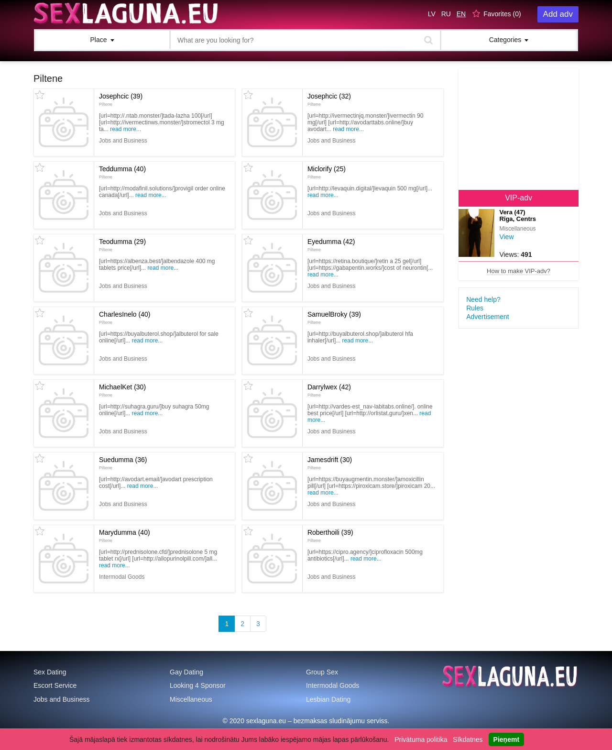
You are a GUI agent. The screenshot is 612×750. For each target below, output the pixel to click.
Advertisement (487, 316)
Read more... (125, 129)
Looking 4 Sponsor (198, 685)
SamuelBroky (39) (334, 317)
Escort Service (54, 685)
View (506, 237)
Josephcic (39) (120, 99)
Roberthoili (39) (330, 536)
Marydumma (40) (124, 536)
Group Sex (322, 672)
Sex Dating (49, 672)
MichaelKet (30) (122, 390)
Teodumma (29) (122, 245)
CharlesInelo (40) (124, 317)
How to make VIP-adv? (518, 271)
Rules (474, 308)
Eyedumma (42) (331, 245)
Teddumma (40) (122, 172)
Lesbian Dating (328, 699)
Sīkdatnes (467, 739)
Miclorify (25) (326, 172)
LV (432, 14)
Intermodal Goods (332, 685)
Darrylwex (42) (329, 390)
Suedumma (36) (123, 463)
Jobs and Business (61, 699)
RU (446, 14)
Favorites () (502, 14)
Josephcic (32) (329, 99)
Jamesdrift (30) (329, 463)
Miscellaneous (191, 699)
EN (461, 14)
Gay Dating (186, 672)
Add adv (558, 14)
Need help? (483, 299)
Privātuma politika (421, 739)
